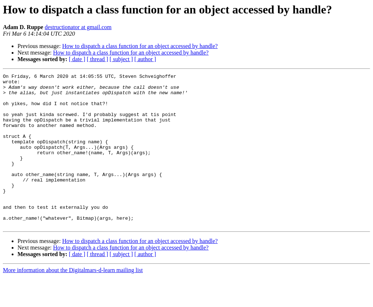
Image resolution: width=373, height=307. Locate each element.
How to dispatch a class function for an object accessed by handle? (140, 46)
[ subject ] (121, 59)
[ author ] (145, 59)
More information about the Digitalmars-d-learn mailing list (73, 301)
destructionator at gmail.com (78, 27)
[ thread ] (97, 59)
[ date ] (77, 59)
